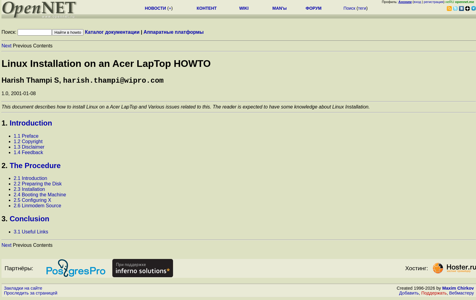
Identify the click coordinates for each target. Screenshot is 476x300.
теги (362, 8)
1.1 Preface (26, 137)
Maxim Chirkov (458, 289)
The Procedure (35, 167)
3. (5, 220)
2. (5, 167)
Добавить (409, 294)
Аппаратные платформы (174, 32)
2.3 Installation (29, 190)
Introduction (31, 124)
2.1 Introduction (30, 179)
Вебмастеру (461, 294)
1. (5, 124)
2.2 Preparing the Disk (38, 185)
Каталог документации (112, 32)
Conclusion (29, 220)
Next (7, 45)
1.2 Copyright (28, 142)
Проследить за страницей (30, 294)
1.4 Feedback (28, 153)
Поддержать (434, 294)
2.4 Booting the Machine (40, 195)
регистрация (434, 2)
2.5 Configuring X (32, 201)
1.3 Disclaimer (29, 148)
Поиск (349, 8)
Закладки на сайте (23, 289)
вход (417, 2)
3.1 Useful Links (31, 233)
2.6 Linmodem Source (37, 206)
